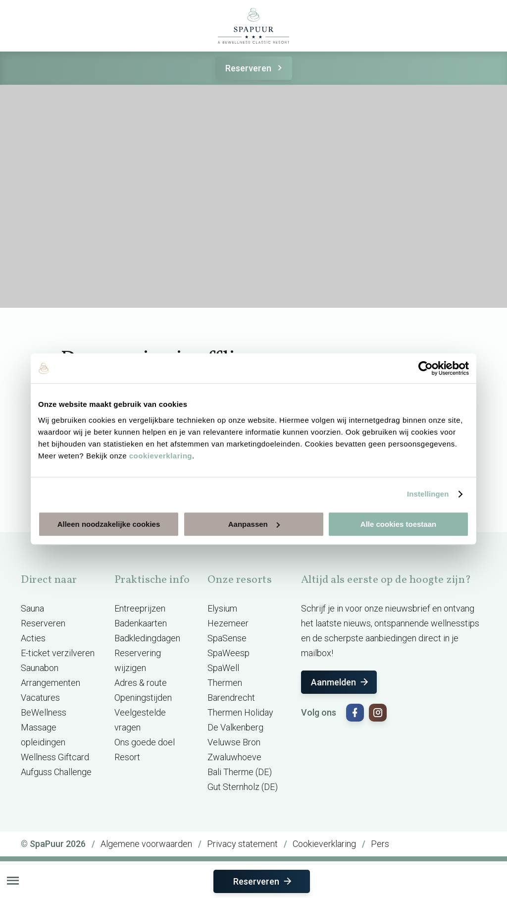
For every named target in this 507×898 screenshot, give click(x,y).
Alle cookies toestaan (398, 524)
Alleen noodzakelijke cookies (108, 524)
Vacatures (40, 697)
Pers (380, 844)
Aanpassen (254, 524)
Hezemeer (228, 623)
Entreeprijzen (139, 608)
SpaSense (227, 638)
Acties (33, 638)
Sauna (32, 608)
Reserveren (255, 68)
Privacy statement (242, 844)
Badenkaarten (140, 623)
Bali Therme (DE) (239, 772)
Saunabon (39, 668)
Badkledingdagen (147, 638)
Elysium (222, 608)
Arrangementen (50, 682)
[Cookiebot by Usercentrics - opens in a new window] (425, 368)
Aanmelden (340, 682)
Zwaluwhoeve (234, 757)
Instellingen (428, 494)
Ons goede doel (144, 742)
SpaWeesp (228, 653)
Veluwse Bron (233, 742)
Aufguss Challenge (56, 772)
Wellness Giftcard (55, 757)
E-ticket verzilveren (58, 653)
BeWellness (43, 712)
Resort (127, 757)
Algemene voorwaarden (146, 844)
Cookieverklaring (324, 844)
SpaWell (223, 668)
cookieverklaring (160, 455)
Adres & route (140, 682)
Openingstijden (143, 697)
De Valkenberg (235, 727)
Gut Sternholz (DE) (242, 787)
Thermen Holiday (240, 712)
